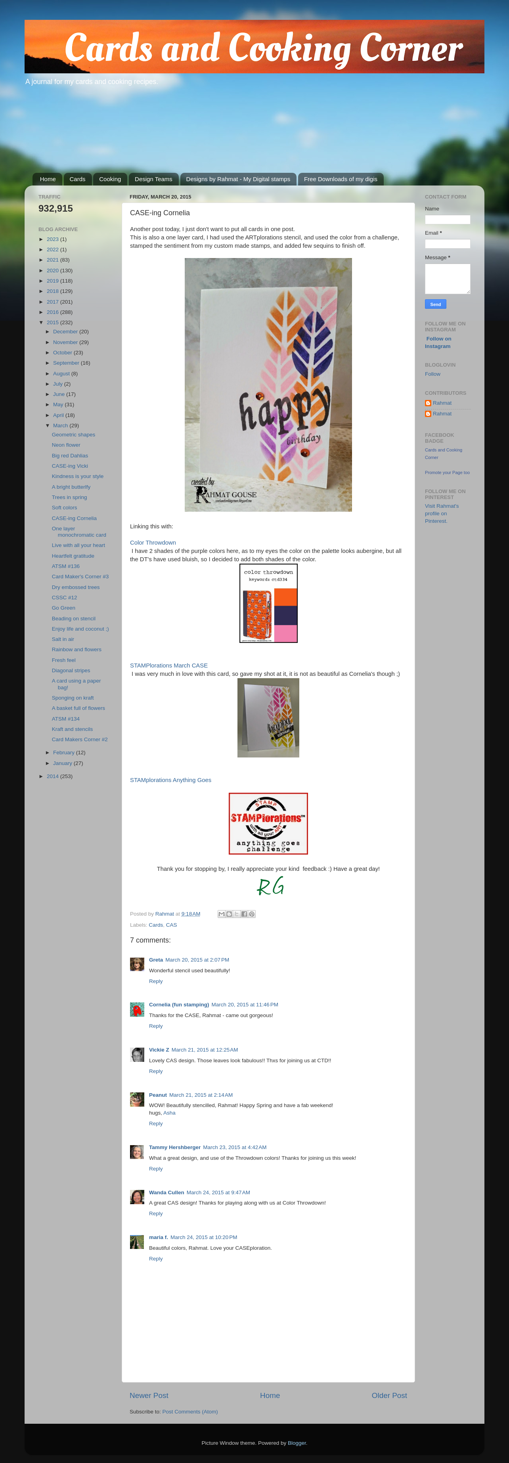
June (59, 394)
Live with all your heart (78, 545)
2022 (53, 249)
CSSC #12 (64, 597)
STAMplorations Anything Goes (170, 780)
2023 (53, 239)
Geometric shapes (74, 435)
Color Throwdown (153, 542)
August (62, 374)
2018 (53, 291)
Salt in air (63, 639)
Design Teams (153, 179)
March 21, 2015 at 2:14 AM (201, 1095)
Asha (169, 1113)
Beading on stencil (74, 619)
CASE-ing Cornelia (74, 518)
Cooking (110, 179)
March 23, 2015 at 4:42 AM (234, 1147)
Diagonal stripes (71, 670)
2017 (53, 302)
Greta (156, 960)
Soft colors (64, 508)
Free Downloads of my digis (340, 179)
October (63, 353)
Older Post (389, 1395)
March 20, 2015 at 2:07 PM (197, 960)
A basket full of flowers (78, 708)
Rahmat (442, 403)
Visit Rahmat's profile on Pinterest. (442, 513)
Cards (78, 179)
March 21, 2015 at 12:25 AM (205, 1050)
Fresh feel (64, 660)
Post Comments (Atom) (190, 1412)
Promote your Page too (447, 472)
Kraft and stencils (72, 729)
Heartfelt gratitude (73, 556)
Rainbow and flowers (76, 649)
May (59, 404)
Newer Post (149, 1395)
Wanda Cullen (166, 1192)
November (66, 342)
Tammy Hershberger (175, 1147)
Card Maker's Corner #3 (80, 576)
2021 (53, 260)
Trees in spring (69, 497)
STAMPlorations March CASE (169, 665)
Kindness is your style (78, 476)
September (67, 363)
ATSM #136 (66, 566)
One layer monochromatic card (79, 532)
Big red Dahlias (70, 456)
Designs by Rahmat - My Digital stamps (238, 179)
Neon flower (66, 445)
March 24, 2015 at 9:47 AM (218, 1192)
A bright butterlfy (71, 487)
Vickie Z (159, 1050)
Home (48, 179)
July (58, 384)
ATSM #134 (66, 719)
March (61, 425)
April (59, 415)
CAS (171, 925)
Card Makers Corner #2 (80, 739)
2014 (53, 776)
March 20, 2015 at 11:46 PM (245, 1005)
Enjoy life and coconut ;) (80, 629)
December (66, 332)
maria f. (158, 1237)
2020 (53, 270)
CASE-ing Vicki (70, 466)
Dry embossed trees (76, 587)
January (63, 763)
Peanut (158, 1095)
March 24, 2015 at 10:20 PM (203, 1237)
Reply (156, 981)
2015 (53, 322)
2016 (53, 312)
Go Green (63, 608)
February (64, 752)
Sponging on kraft (73, 698)
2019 (53, 281)
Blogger (297, 1443)
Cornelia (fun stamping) (179, 1005)
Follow (432, 374)
